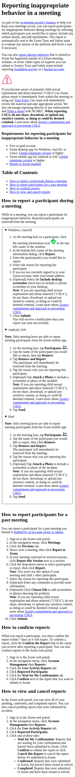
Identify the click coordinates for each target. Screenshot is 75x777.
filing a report (16, 111)
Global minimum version (35, 153)
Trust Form (21, 100)
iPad (11, 416)
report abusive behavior (34, 54)
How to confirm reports (25, 188)
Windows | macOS (20, 230)
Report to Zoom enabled (25, 164)
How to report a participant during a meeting (38, 181)
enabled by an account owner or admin (38, 532)
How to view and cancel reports (30, 192)
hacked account (54, 69)
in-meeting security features (38, 22)
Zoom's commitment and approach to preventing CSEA (36, 123)
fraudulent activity (26, 69)
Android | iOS (17, 329)
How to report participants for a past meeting (38, 184)
